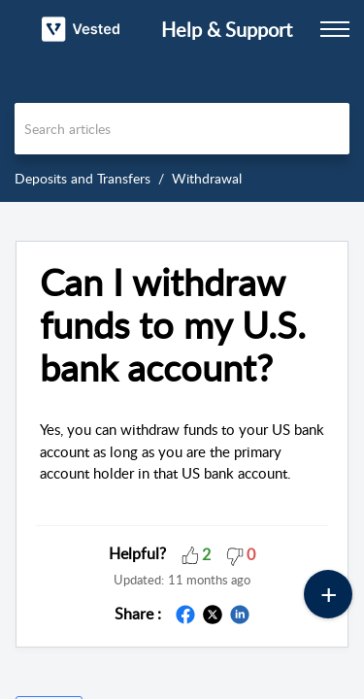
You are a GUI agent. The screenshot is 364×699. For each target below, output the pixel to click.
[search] (182, 128)
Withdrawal (207, 178)
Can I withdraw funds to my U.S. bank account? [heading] (173, 324)
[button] (190, 553)
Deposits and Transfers (82, 178)
